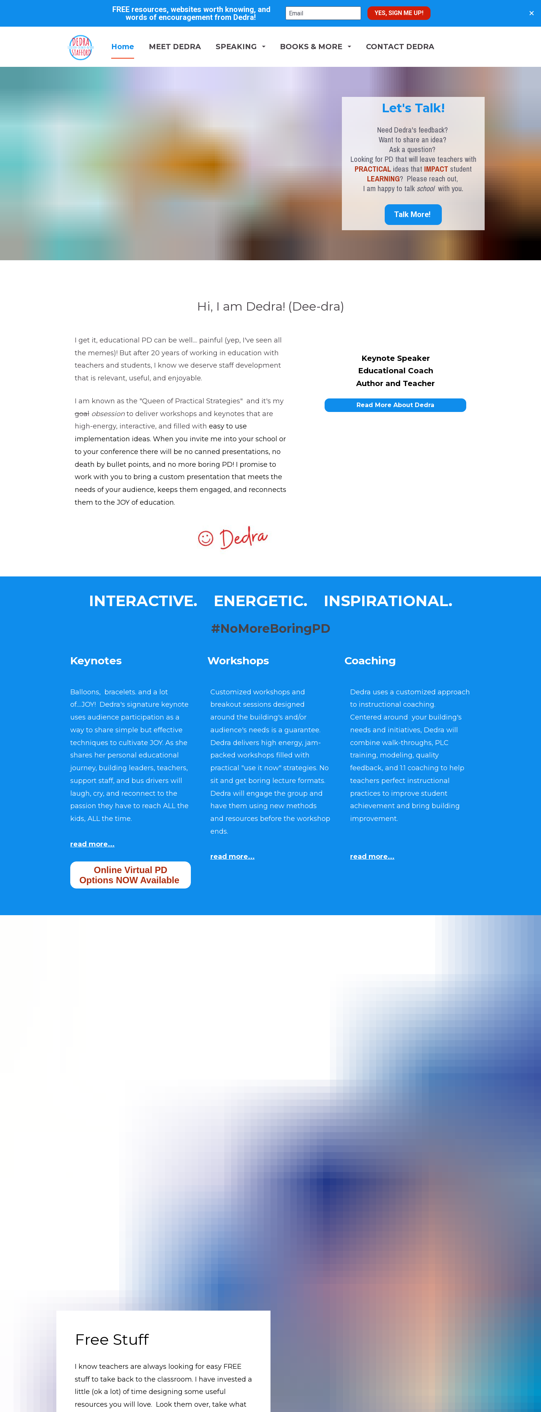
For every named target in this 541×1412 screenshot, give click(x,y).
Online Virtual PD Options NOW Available (130, 926)
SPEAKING (269, 72)
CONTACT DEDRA (428, 72)
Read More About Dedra (395, 455)
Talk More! (413, 265)
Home (150, 72)
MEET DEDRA (203, 72)
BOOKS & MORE (343, 72)
